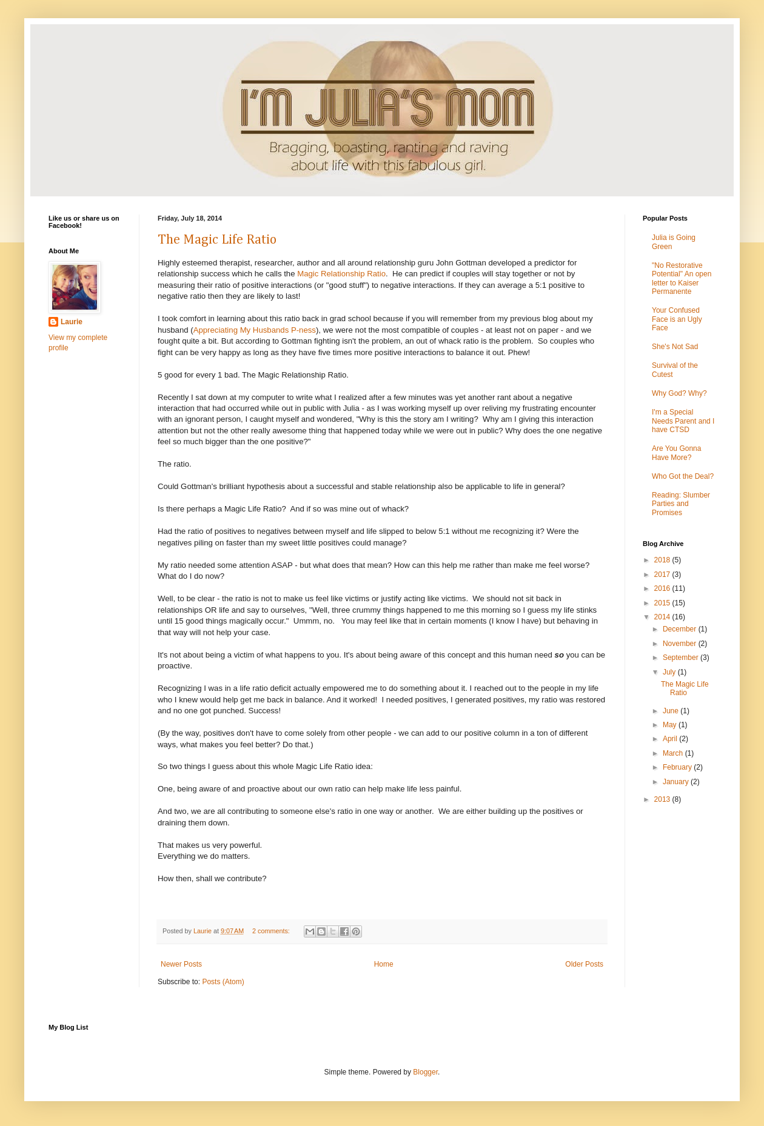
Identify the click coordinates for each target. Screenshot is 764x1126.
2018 (663, 560)
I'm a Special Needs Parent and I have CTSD (683, 421)
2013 (663, 799)
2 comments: (272, 930)
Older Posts (584, 964)
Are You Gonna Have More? (676, 452)
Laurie (71, 322)
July (670, 672)
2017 (663, 574)
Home (384, 964)
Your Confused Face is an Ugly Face (677, 319)
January (677, 782)
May (671, 725)
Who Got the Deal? (683, 476)
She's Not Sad (675, 346)
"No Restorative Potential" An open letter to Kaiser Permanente (681, 278)
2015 (663, 603)
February (678, 767)
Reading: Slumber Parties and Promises (681, 504)
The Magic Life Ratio (217, 240)
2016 (663, 588)
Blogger (425, 1072)
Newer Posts (181, 964)
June (671, 711)
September (681, 657)
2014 (663, 617)
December (681, 629)
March (674, 753)
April (671, 739)
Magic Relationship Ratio (341, 273)
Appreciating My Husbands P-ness (254, 330)
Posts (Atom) (223, 982)
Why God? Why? (679, 393)
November (681, 643)
